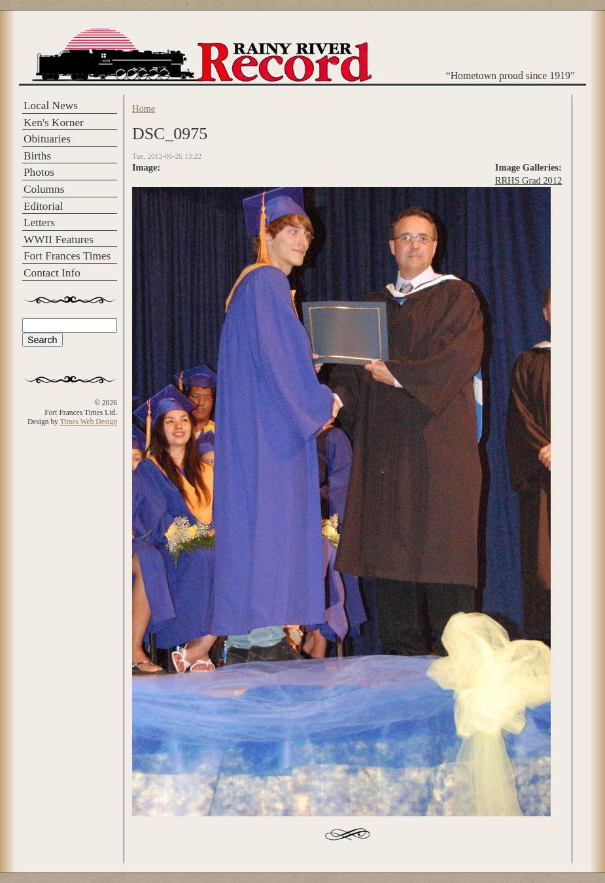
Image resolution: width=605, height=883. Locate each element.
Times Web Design (88, 421)
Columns (44, 189)
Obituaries (47, 139)
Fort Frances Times (67, 256)
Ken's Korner (54, 122)
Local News (51, 105)
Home (143, 108)
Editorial (43, 206)
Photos (39, 172)
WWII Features (59, 239)
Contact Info (52, 273)
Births (37, 156)
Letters (39, 222)
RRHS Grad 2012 (528, 180)
